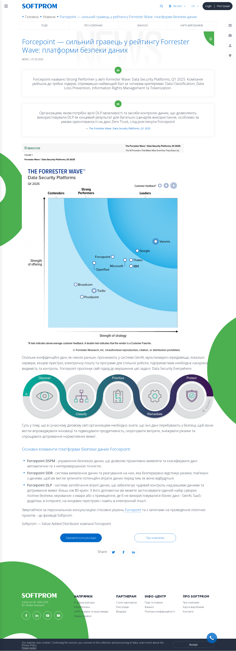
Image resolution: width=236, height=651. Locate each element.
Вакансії (143, 25)
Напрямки (83, 597)
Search (160, 6)
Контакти (188, 611)
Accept (193, 644)
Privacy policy (29, 647)
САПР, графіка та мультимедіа (91, 611)
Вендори (121, 611)
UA (193, 6)
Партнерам (126, 597)
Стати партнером (126, 602)
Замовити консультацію (81, 538)
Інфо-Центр (155, 597)
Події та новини (154, 602)
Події (44, 25)
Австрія (177, 6)
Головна (31, 16)
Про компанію (93, 25)
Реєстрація (223, 6)
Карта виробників (192, 25)
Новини (49, 16)
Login (208, 6)
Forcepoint (133, 509)
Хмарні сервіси (82, 616)
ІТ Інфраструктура (84, 602)
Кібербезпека (82, 607)
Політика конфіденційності (160, 611)
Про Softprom (196, 597)
